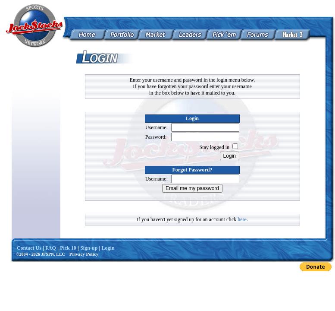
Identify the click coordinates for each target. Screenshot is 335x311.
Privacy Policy (84, 254)
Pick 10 (68, 248)
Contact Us (29, 248)
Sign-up (88, 248)
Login (108, 248)
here (242, 219)
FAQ (50, 248)
